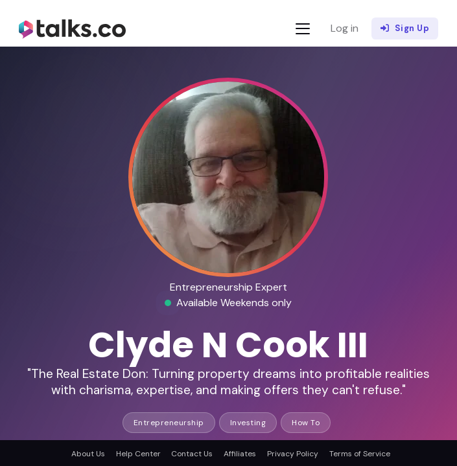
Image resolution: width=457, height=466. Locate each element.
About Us (88, 454)
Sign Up (405, 28)
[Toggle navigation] (302, 29)
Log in (344, 28)
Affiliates (240, 454)
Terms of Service (359, 454)
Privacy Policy (292, 454)
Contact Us (192, 454)
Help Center (138, 454)
